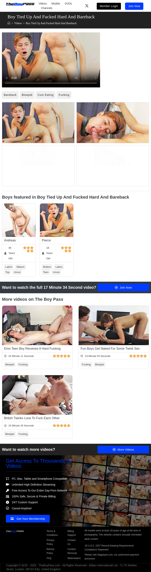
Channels (46, 7)
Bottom (47, 266)
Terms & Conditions (52, 532)
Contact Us (71, 541)
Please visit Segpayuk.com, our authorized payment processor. (112, 556)
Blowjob (27, 94)
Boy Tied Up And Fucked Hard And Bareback (51, 23)
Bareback (10, 94)
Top (7, 271)
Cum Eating (45, 94)
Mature (20, 266)
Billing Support (71, 532)
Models (56, 3)
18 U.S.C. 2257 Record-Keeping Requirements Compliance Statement (109, 547)
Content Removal (72, 550)
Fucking (64, 94)
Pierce (46, 239)
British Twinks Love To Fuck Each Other (32, 417)
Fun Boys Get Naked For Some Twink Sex (110, 347)
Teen (46, 271)
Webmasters (73, 557)
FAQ (49, 557)
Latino (8, 266)
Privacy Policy (50, 541)
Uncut (17, 271)
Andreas (10, 239)
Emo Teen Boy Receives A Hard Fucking (32, 347)
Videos (43, 3)
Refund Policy (50, 550)
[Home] (8, 23)
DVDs (68, 3)
